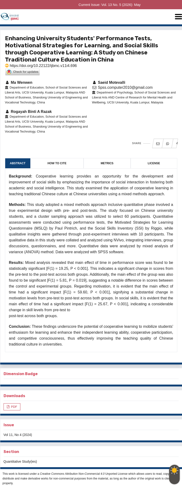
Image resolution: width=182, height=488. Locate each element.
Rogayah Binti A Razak (28, 112)
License (154, 163)
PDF (13, 406)
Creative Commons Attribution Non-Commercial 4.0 (72, 473)
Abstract (18, 163)
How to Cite (57, 163)
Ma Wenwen (18, 82)
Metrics (107, 163)
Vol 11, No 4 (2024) (18, 435)
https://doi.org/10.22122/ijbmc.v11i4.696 (41, 66)
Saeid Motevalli (108, 82)
